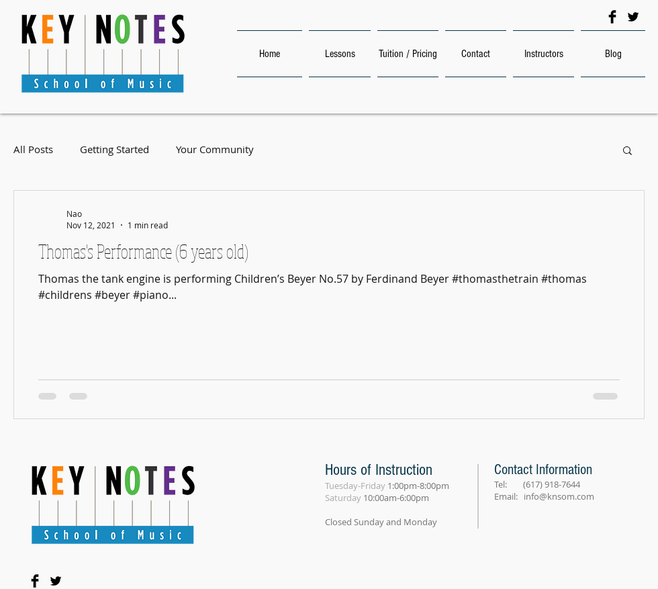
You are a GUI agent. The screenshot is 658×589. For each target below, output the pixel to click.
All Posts (33, 149)
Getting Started (114, 149)
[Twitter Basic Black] (633, 17)
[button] (627, 151)
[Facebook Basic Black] (612, 17)
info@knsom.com (559, 496)
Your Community (215, 149)
